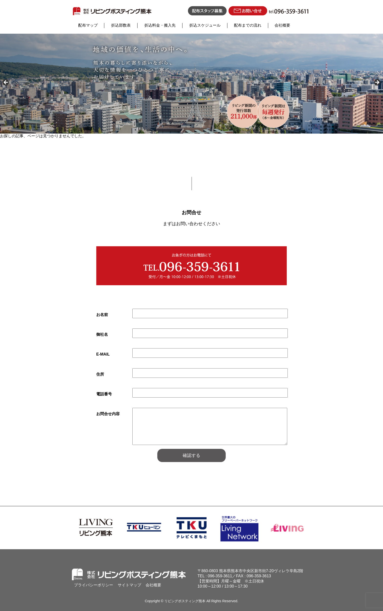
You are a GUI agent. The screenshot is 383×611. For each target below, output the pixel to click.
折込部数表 (121, 25)
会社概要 (282, 25)
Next (377, 82)
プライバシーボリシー (93, 585)
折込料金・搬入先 (160, 25)
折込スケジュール (205, 25)
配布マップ (88, 25)
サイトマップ (129, 585)
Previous (6, 82)
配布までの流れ (247, 25)
